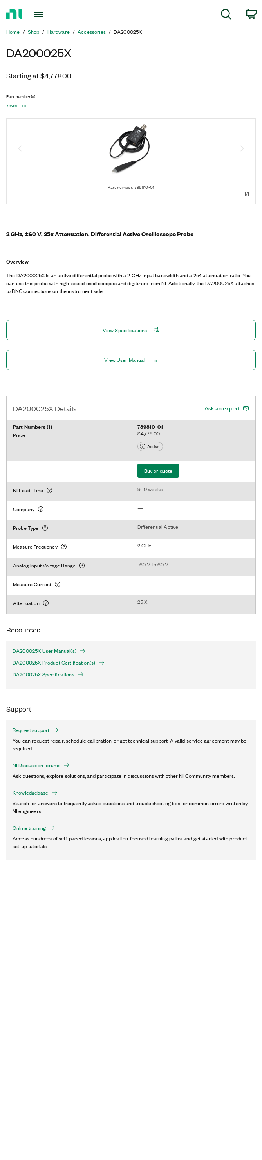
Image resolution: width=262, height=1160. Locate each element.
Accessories (92, 31)
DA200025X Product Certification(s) (59, 662)
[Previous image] (20, 149)
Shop (34, 31)
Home (13, 31)
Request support (36, 730)
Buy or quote (158, 470)
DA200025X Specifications (48, 674)
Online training (34, 827)
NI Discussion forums (41, 765)
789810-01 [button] (16, 106)
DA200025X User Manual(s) (49, 650)
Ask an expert (222, 408)
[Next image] (242, 149)
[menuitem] (226, 15)
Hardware (58, 31)
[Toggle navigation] (45, 14)
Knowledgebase (35, 792)
